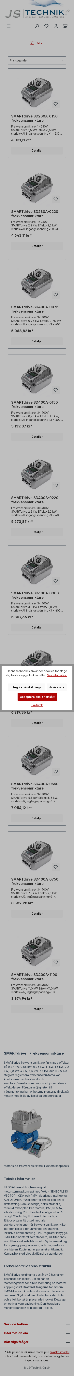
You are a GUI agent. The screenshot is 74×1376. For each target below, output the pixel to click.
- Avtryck (37, 705)
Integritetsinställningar (27, 687)
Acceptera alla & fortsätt (37, 696)
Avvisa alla (56, 687)
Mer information (57, 675)
